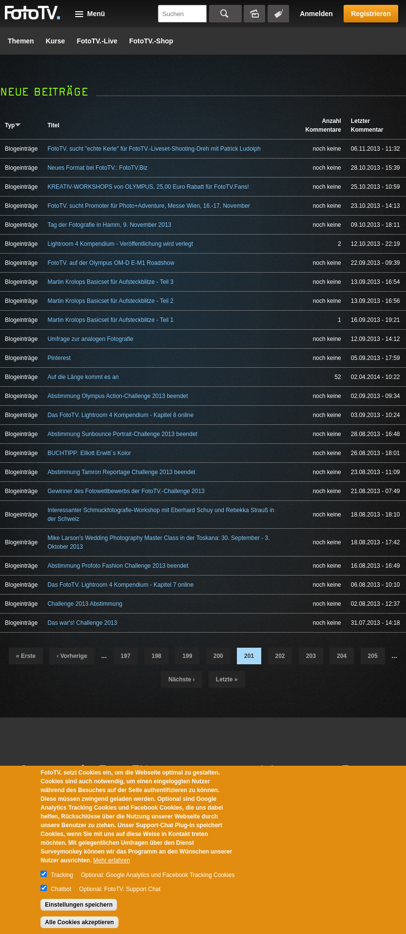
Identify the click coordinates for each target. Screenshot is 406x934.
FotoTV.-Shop (151, 41)
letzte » (227, 679)
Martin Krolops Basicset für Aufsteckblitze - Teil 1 (110, 320)
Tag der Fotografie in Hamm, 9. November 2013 (109, 224)
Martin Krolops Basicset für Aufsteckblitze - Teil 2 (110, 301)
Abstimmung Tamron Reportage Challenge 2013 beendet (121, 472)
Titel (53, 125)
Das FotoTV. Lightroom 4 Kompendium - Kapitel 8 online (120, 415)
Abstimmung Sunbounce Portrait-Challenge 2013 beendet (122, 434)
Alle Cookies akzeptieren (79, 922)
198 (156, 656)
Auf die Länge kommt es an (82, 377)
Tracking (62, 875)
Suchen (225, 13)
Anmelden (316, 14)
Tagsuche (278, 13)
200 (218, 656)
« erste (26, 656)
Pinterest (58, 358)
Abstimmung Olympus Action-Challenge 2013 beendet (117, 396)
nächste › (181, 679)
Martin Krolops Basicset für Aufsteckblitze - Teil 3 (110, 281)
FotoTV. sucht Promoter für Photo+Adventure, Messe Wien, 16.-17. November (148, 205)
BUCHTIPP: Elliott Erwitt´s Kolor (89, 453)
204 (342, 656)
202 (280, 656)
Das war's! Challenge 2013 (82, 622)
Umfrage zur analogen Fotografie (90, 339)
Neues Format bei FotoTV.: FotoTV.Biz (97, 167)
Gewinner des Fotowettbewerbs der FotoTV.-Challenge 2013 (125, 491)
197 (126, 656)
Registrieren (371, 14)
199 (187, 656)
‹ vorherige (72, 656)
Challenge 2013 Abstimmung (84, 603)
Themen (21, 41)
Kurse (55, 41)
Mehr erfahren (111, 860)
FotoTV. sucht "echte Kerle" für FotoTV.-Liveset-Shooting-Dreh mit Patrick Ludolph (153, 148)
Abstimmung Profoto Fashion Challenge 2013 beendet (117, 565)
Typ (13, 125)
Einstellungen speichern (79, 904)
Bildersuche (254, 13)
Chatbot (61, 889)
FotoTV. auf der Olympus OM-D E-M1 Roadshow (110, 262)
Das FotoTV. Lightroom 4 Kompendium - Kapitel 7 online (120, 584)
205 (373, 656)
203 (311, 656)
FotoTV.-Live (97, 41)
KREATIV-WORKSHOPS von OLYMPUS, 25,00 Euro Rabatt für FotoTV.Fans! (148, 186)
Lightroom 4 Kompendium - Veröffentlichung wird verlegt (120, 243)
